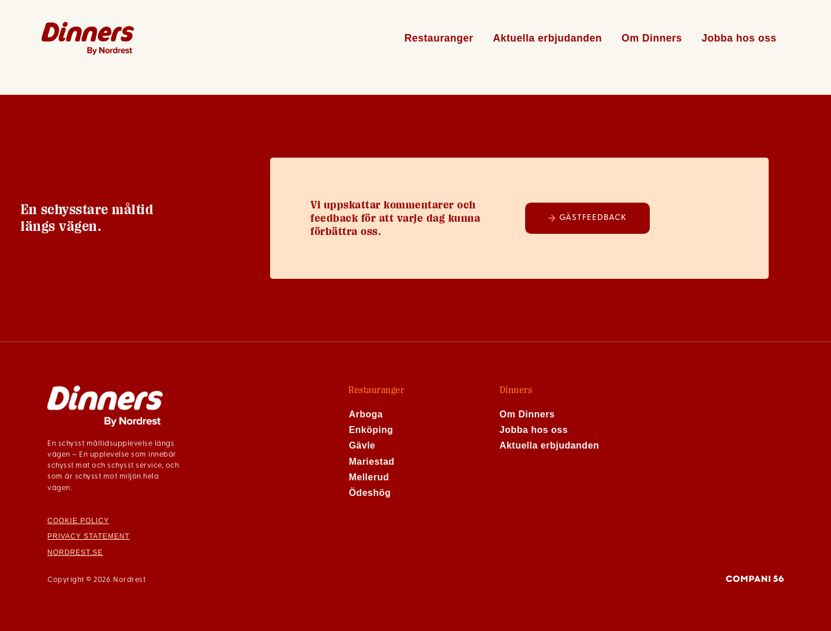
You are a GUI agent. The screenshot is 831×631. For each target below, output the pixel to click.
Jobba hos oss (739, 38)
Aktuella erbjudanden (547, 38)
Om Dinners (652, 38)
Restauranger (439, 38)
